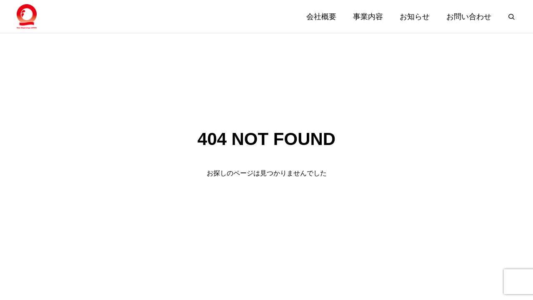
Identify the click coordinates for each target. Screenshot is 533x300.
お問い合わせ (468, 16)
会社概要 (321, 16)
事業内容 (368, 16)
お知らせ (415, 16)
